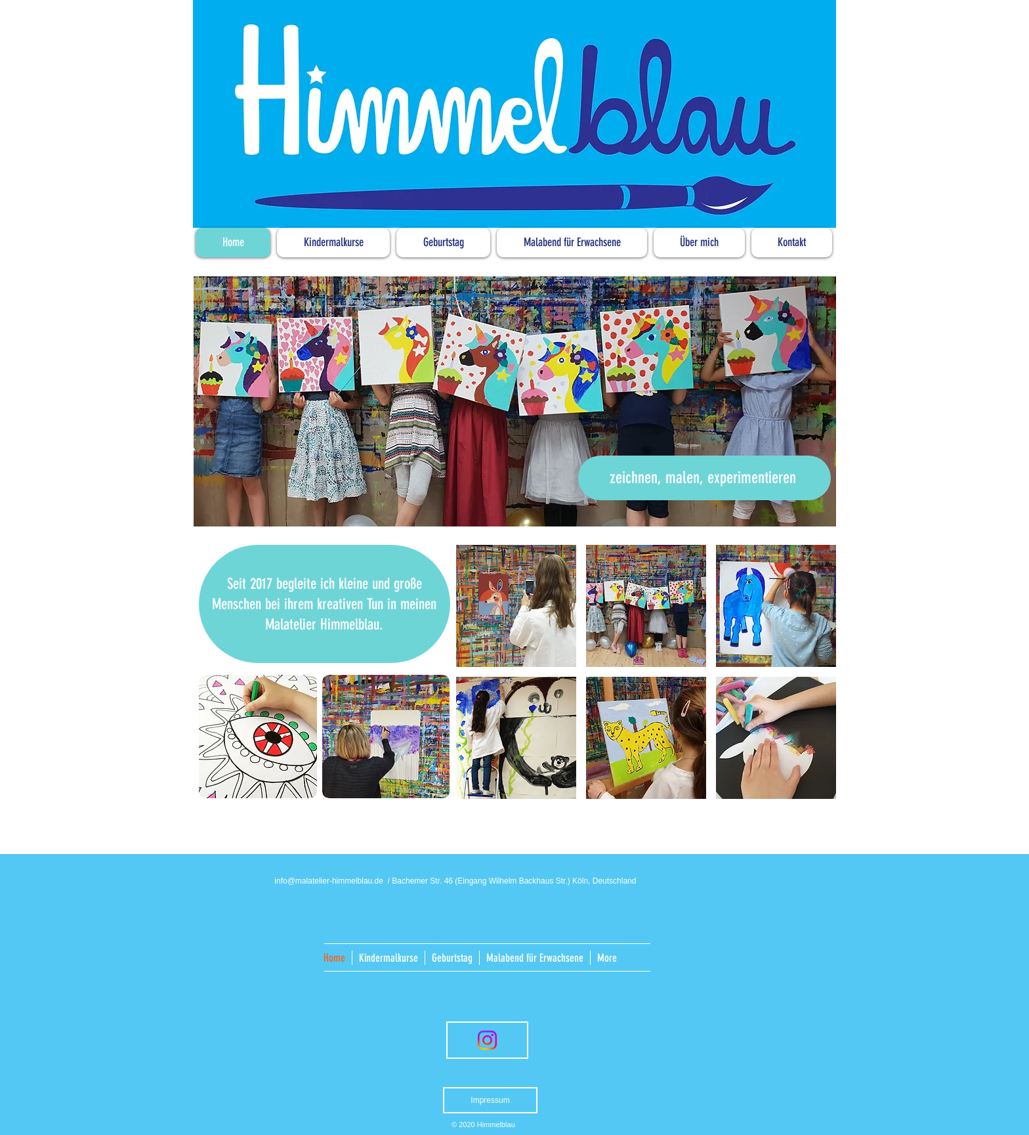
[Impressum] (490, 1100)
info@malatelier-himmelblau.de (328, 881)
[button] (516, 606)
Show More (646, 812)
